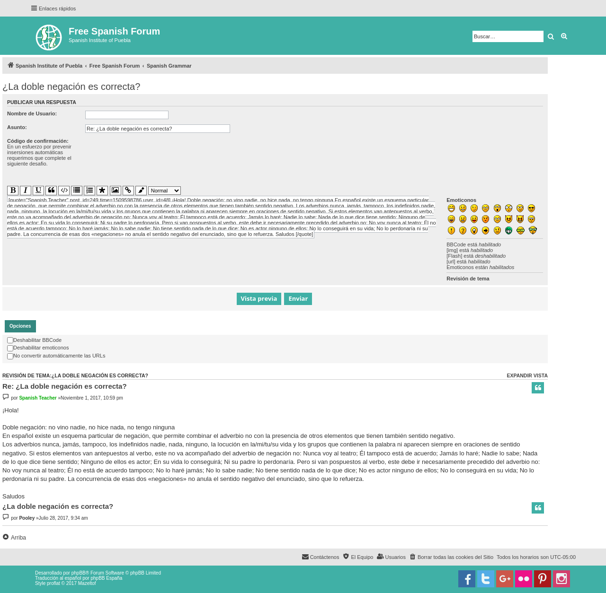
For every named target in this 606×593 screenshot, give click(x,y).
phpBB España (106, 578)
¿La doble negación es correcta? (71, 86)
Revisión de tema (467, 278)
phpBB (78, 573)
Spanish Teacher (37, 398)
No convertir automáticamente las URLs (56, 355)
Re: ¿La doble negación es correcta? (64, 386)
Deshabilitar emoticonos (38, 347)
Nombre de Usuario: (32, 113)
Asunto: (17, 127)
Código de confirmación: (38, 141)
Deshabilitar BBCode (34, 340)
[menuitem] (451, 557)
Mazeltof (87, 583)
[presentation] (157, 156)
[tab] (20, 326)
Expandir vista (527, 375)
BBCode (456, 244)
